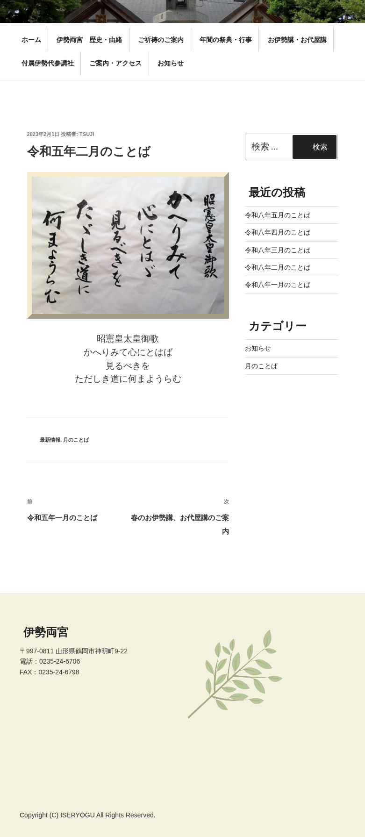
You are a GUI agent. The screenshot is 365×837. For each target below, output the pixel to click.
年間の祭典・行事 (226, 39)
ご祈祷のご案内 (161, 39)
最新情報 (50, 440)
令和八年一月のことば (277, 284)
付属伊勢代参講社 (47, 63)
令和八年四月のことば (277, 232)
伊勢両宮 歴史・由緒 (89, 39)
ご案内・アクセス (115, 63)
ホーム (31, 39)
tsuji (86, 134)
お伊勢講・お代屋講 (297, 39)
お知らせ (170, 63)
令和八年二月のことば (277, 267)
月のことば (76, 440)
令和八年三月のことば (277, 250)
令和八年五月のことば (277, 215)
